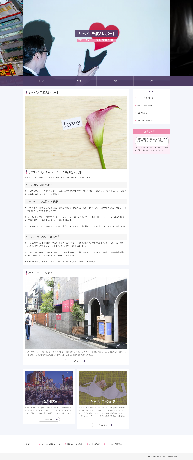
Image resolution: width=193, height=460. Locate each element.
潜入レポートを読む (145, 105)
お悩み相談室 (142, 113)
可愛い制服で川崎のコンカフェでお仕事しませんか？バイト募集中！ (151, 141)
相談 (115, 81)
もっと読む (76, 361)
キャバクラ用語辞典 (145, 120)
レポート (78, 81)
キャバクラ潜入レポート (96, 34)
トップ (41, 81)
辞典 (152, 81)
